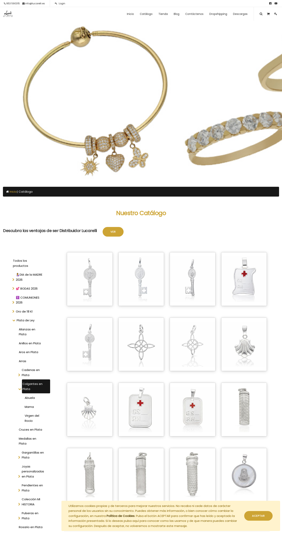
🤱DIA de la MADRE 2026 (29, 277)
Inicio (13, 192)
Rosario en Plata (30, 527)
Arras (22, 361)
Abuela (30, 398)
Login (60, 3)
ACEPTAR (258, 516)
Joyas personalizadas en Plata (33, 471)
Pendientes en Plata (32, 487)
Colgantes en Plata (32, 386)
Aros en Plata (28, 352)
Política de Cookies (121, 516)
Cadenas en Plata (31, 372)
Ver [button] (113, 232)
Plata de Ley (25, 320)
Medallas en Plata (27, 441)
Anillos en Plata (30, 343)
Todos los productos (20, 263)
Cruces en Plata (30, 429)
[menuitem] (130, 14)
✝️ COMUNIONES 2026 (27, 300)
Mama (29, 407)
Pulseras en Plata (30, 515)
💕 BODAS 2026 (27, 288)
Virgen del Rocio (32, 418)
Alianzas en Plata (27, 331)
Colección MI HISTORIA (31, 501)
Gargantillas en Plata (33, 455)
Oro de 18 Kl (24, 311)
